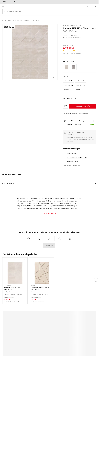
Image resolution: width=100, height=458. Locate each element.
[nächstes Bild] (96, 280)
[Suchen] (4, 11)
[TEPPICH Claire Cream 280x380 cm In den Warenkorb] (82, 106)
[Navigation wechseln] (3, 6)
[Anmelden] (87, 6)
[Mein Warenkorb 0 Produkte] (95, 6)
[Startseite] (3, 20)
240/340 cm (68, 90)
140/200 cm (80, 80)
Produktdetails (8, 183)
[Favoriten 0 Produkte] (91, 6)
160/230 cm (68, 85)
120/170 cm (68, 80)
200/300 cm (80, 85)
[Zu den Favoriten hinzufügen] (65, 106)
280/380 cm (80, 90)
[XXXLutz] (12, 6)
